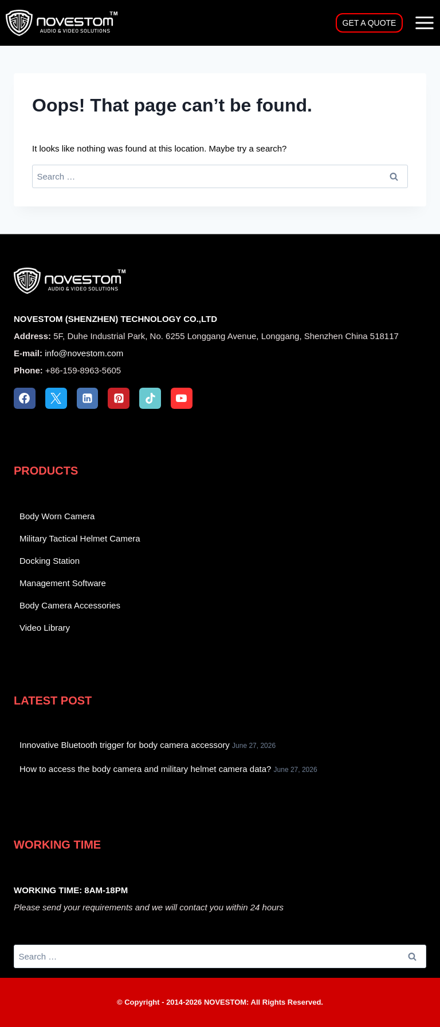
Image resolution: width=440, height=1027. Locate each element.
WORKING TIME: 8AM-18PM (71, 890)
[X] (56, 398)
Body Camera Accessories (69, 605)
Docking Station (49, 561)
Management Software (62, 583)
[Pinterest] (118, 398)
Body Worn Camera (57, 516)
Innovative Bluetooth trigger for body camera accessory (124, 745)
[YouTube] (181, 398)
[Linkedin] (88, 398)
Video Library (44, 627)
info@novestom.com (84, 353)
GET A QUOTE (369, 22)
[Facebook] (25, 398)
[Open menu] (424, 23)
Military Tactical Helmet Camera (79, 538)
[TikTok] (150, 398)
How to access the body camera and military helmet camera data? (145, 769)
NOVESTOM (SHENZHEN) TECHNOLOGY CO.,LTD (115, 319)
